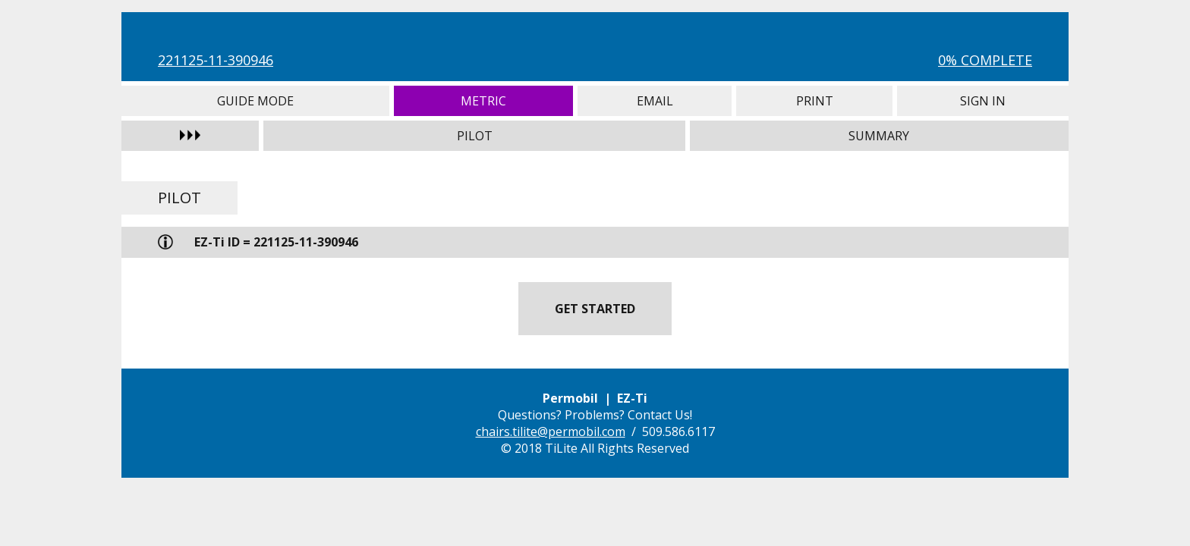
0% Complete (985, 60)
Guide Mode (255, 101)
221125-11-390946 (215, 60)
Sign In (983, 101)
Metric (484, 101)
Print (814, 101)
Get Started (595, 308)
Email (655, 101)
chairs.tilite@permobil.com (550, 431)
